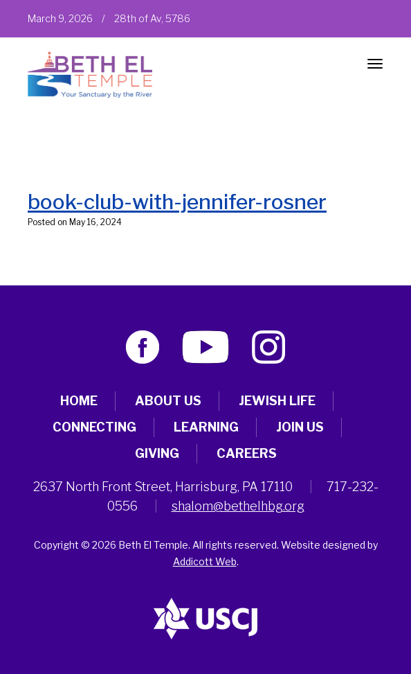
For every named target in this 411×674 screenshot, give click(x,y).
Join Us (300, 427)
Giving (157, 453)
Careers (247, 453)
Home (79, 400)
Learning (206, 427)
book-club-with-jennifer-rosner (177, 201)
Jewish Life (277, 400)
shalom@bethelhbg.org (238, 506)
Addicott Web (205, 561)
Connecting (94, 427)
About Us (168, 400)
